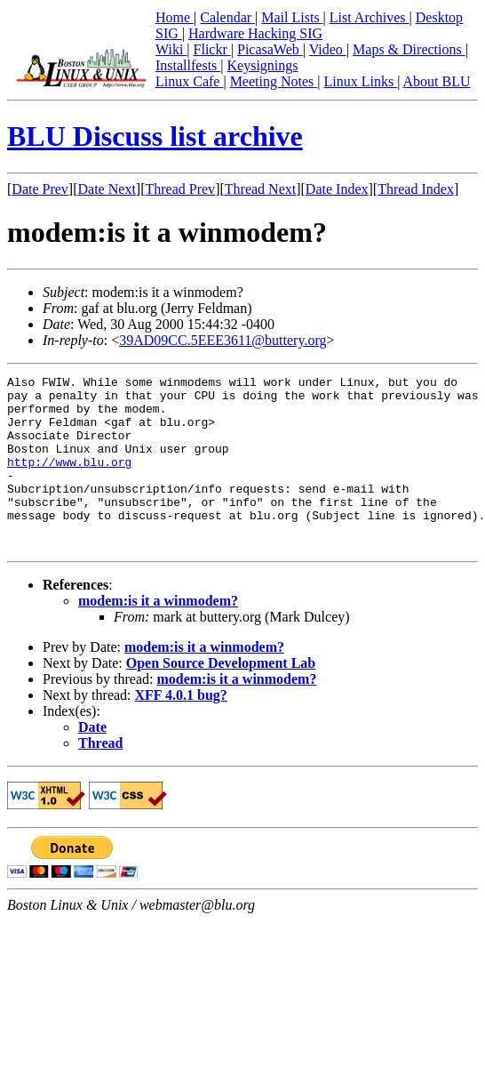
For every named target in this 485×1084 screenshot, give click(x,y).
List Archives (369, 17)
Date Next (107, 189)
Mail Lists (291, 17)
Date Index (337, 189)
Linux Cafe (189, 81)
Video (327, 49)
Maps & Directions (409, 49)
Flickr (212, 49)
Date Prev (40, 189)
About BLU (436, 81)
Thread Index (416, 189)
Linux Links (360, 81)
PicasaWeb (270, 49)
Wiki (171, 49)
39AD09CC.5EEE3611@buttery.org (222, 340)
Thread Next (260, 189)
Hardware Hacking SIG (255, 33)
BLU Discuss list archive (155, 136)
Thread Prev (180, 189)
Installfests (187, 65)
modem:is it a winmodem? (158, 635)
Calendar (227, 17)
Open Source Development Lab (220, 697)
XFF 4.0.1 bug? (181, 729)
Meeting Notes (274, 81)
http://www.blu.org (69, 480)
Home (174, 17)
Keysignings (262, 65)
